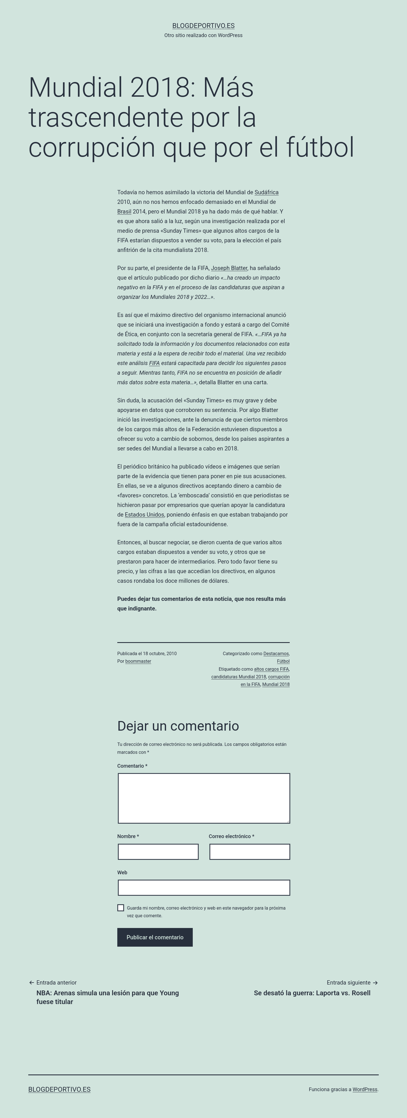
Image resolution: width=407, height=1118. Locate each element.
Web (122, 872)
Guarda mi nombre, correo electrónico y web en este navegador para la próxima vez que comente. (206, 911)
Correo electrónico (231, 836)
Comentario (132, 766)
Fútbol (283, 661)
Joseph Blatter (229, 268)
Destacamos (276, 653)
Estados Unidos (144, 514)
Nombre (128, 836)
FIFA (154, 363)
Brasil (124, 211)
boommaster (138, 661)
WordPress (365, 1089)
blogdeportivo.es (203, 26)
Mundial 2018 (276, 684)
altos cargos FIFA (271, 669)
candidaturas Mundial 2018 (238, 676)
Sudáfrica (267, 192)
